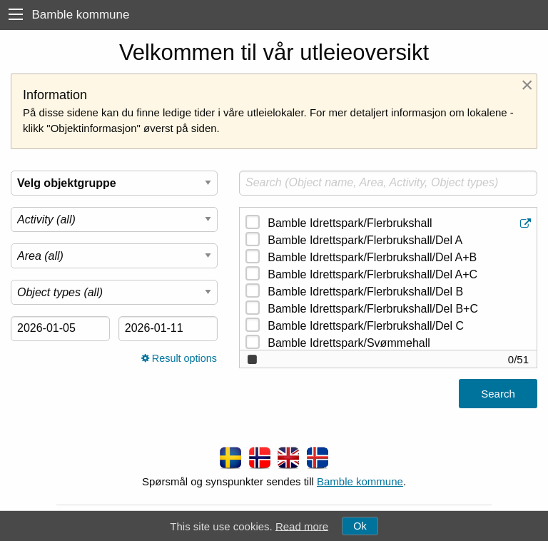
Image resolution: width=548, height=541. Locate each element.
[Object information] (527, 224)
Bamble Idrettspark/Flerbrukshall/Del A (365, 240)
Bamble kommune (360, 481)
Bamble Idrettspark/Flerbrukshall (400, 224)
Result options (179, 358)
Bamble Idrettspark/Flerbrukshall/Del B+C (373, 309)
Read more (301, 526)
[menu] (16, 15)
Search (498, 394)
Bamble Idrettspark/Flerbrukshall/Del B (365, 291)
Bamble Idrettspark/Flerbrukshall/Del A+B (372, 257)
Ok (359, 526)
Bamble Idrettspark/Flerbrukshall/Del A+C (372, 274)
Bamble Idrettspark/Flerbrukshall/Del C (366, 326)
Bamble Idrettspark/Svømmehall (349, 343)
